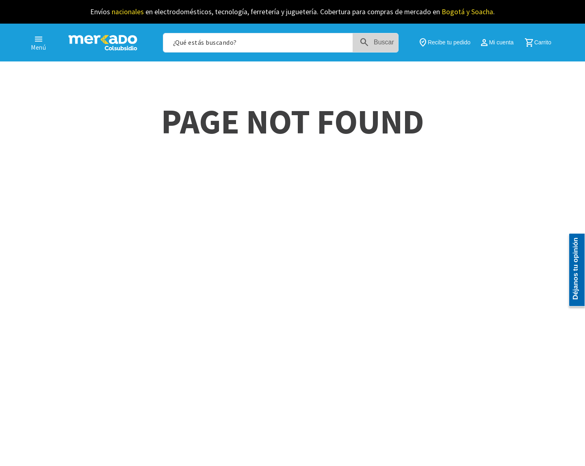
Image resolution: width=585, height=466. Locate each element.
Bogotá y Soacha (467, 11)
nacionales (128, 11)
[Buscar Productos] (379, 42)
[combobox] (281, 43)
